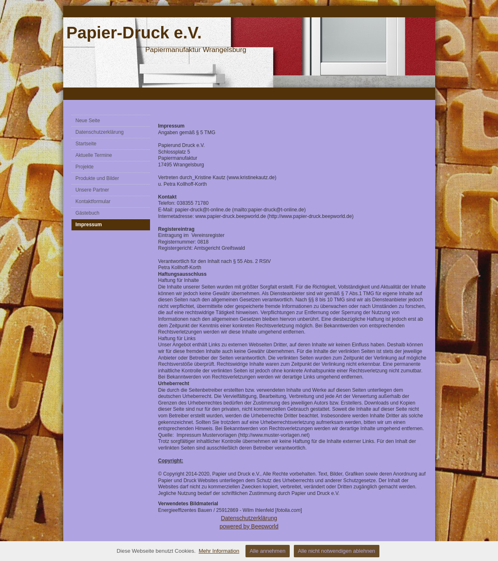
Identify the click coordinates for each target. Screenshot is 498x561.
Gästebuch (88, 213)
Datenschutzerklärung (100, 132)
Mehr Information (219, 551)
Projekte (85, 167)
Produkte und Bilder (97, 178)
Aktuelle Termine (94, 155)
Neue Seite (88, 120)
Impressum (89, 224)
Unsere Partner (92, 190)
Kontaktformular (93, 201)
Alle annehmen (268, 551)
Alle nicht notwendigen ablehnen (336, 551)
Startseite (86, 144)
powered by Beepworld (248, 526)
